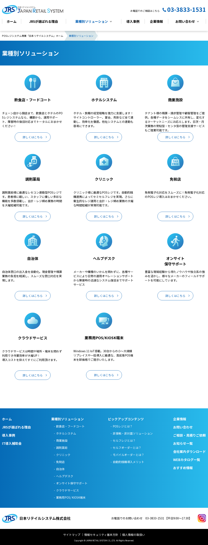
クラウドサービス (67, 490)
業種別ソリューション (91, 21)
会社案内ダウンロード (189, 451)
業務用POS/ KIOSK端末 (71, 497)
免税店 (60, 462)
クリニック (63, 455)
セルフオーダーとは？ (127, 448)
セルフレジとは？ (124, 440)
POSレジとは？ (123, 426)
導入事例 (132, 21)
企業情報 (156, 21)
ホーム (12, 21)
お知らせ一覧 (183, 443)
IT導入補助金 (12, 443)
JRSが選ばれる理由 (43, 21)
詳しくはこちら (33, 137)
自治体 (60, 469)
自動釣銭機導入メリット (128, 462)
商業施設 (61, 440)
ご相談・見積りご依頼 (189, 435)
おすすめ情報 (183, 467)
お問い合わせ (185, 21)
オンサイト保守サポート (71, 483)
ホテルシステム (66, 433)
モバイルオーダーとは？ (128, 455)
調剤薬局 (61, 448)
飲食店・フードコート (70, 426)
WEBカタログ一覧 (186, 459)
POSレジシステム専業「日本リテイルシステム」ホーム (32, 36)
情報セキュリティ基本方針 (101, 535)
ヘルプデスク (64, 476)
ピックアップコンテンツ (126, 418)
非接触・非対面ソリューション (133, 433)
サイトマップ (71, 535)
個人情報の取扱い (133, 535)
